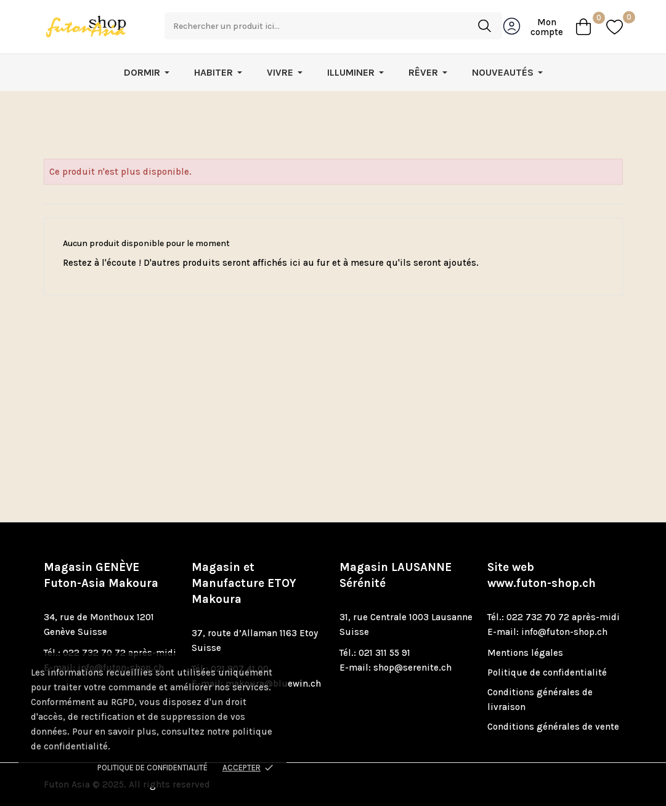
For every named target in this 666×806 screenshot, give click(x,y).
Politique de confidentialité (152, 767)
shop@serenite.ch (412, 667)
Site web (541, 575)
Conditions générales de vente (553, 726)
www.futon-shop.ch (541, 583)
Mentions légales (525, 652)
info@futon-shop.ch (564, 631)
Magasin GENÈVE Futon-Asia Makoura (101, 575)
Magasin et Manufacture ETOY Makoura (244, 583)
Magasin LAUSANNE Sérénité (395, 575)
